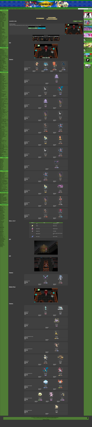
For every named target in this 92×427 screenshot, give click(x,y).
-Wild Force (1, 242)
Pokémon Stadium (2, 146)
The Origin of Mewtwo (2, 172)
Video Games (4, 72)
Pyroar (55, 67)
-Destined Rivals (2, 214)
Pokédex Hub (17, 8)
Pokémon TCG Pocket (2, 81)
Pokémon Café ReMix (2, 78)
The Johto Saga (2, 51)
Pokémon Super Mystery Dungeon (4, 103)
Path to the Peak (2, 64)
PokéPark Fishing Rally (3, 136)
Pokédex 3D (1, 113)
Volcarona (60, 385)
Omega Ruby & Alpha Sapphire (3, 98)
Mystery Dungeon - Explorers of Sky (4, 124)
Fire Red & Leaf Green (2, 129)
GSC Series (1, 163)
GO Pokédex (22, 8)
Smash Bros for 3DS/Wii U (3, 106)
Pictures (85, 40)
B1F (35, 36)
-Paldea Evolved (2, 221)
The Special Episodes (2, 58)
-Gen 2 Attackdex (2, 22)
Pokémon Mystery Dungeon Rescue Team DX (3, 86)
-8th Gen (1, 34)
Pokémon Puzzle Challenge (3, 140)
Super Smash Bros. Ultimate (3, 96)
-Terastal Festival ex (2, 238)
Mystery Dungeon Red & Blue (3, 134)
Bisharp (60, 202)
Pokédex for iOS (2, 116)
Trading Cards (4, 204)
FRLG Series (1, 164)
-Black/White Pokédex (2, 15)
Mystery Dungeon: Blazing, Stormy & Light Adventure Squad (4, 121)
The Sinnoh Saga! (2, 53)
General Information (2, 158)
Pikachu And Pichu (2, 194)
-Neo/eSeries (1, 226)
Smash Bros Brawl (2, 127)
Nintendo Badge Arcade (3, 107)
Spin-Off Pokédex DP (2, 29)
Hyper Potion (38, 228)
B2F (42, 36)
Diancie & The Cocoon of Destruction (3, 185)
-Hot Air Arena (1, 237)
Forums (8, 8)
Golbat (57, 165)
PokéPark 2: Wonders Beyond (3, 112)
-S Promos (1, 246)
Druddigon (60, 92)
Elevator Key (38, 231)
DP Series (1, 165)
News (0, 11)
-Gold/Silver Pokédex (2, 13)
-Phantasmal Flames (2, 212)
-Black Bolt (1, 213)
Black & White (1, 108)
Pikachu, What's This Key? (3, 202)
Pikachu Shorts (4, 192)
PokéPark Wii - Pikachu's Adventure (3, 122)
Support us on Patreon (46, 419)
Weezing (56, 324)
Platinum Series (2, 166)
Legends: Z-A (1, 75)
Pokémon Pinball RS (2, 133)
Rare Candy (37, 236)
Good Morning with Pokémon (3, 66)
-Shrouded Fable (2, 217)
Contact (11, 8)
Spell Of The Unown (2, 174)
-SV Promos (1, 228)
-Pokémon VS (1, 244)
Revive (37, 225)
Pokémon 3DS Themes (3, 151)
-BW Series (1, 224)
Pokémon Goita (2, 155)
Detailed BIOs (1, 160)
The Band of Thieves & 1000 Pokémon (3, 101)
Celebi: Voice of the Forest (3, 175)
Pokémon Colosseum (2, 130)
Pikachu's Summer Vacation (3, 193)
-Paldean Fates (2, 219)
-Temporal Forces (2, 218)
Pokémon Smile (2, 87)
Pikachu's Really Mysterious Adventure (3, 201)
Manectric (45, 141)
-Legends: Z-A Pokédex (3, 20)
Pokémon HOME (2, 84)
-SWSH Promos (2, 229)
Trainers (75, 21)
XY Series (1, 168)
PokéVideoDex (2, 65)
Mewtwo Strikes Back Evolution (3, 189)
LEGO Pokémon (2, 41)
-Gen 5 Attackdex (2, 24)
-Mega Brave (1, 234)
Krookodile (60, 373)
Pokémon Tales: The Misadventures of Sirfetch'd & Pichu (3, 69)
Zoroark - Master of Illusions (3, 181)
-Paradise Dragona (2, 239)
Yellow (1, 143)
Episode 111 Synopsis (87, 39)
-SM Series (1, 223)
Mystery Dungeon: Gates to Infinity (4, 111)
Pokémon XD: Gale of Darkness (4, 131)
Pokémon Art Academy (2, 100)
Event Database (2, 44)
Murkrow (63, 67)
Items (80, 21)
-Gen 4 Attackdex (2, 23)
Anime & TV (4, 47)
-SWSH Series (1, 222)
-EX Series (1, 225)
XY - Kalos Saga (2, 54)
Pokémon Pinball (2, 145)
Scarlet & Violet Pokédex (28, 8)
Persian (57, 410)
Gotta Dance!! (1, 196)
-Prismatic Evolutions (2, 215)
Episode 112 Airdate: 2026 (86, 48)
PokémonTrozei (2, 135)
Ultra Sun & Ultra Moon (3, 91)
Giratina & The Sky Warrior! (3, 180)
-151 (0, 220)
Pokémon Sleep (2, 80)
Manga (4, 157)
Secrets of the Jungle (2, 190)
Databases (4, 10)
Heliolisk (56, 336)
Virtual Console (2, 150)
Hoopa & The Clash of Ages (3, 186)
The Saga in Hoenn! (2, 52)
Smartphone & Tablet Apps (3, 152)
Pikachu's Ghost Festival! (3, 197)
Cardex (1, 30)
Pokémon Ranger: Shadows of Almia (3, 125)
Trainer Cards (1, 207)
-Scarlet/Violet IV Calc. (2, 32)
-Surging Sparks (2, 216)
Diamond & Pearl (2, 117)
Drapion (60, 190)
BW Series (1, 167)
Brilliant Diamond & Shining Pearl (4, 83)
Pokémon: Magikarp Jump (3, 93)
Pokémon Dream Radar (3, 109)
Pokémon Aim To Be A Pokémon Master (4, 56)
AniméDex (1, 49)
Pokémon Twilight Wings (3, 61)
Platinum (1, 118)
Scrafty (60, 141)
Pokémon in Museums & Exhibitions (3, 38)
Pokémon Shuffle (2, 102)
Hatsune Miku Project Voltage (3, 37)
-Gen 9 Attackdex (2, 26)
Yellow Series (1, 162)
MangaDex (1, 159)
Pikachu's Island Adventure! (3, 198)
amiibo (1, 153)
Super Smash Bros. (2, 147)
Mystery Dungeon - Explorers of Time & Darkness (4, 126)
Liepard (60, 104)
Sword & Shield (2, 82)
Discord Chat (1, 43)
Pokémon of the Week (87, 11)
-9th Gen (1, 33)
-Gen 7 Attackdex (2, 25)
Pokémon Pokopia (2, 76)
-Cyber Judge (1, 243)
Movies (4, 170)
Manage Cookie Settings (54, 417)
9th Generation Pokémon (3, 45)
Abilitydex (1, 28)
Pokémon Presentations (3, 40)
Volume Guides (2, 161)
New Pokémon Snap (2, 88)
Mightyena (45, 92)
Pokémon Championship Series (3, 36)
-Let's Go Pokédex (2, 17)
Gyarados (45, 67)
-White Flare (1, 236)
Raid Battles (1, 209)
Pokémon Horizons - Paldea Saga (4, 57)
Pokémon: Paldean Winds (3, 63)
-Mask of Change (2, 241)
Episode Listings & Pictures (3, 48)
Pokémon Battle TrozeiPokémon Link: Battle (4, 99)
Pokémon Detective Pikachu (3, 191)
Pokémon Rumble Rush (3, 94)
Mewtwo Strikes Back (2, 173)
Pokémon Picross (2, 104)
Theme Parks (1, 42)
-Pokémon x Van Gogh (2, 39)
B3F (49, 36)
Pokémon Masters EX (2, 85)
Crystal (1, 139)
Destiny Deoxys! (2, 177)
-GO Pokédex (1, 19)
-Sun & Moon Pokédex (2, 16)
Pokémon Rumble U (2, 110)
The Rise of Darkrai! (2, 179)
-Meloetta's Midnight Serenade (3, 183)
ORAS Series (1, 169)
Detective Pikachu (2, 95)
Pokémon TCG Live (2, 89)
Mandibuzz (56, 348)
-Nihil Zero (1, 232)
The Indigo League (2, 50)
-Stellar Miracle (2, 240)
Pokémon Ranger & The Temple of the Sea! (4, 178)
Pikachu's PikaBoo (2, 195)
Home (5, 8)
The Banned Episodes (2, 59)
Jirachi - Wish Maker (2, 176)
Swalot (46, 104)
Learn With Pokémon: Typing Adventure (3, 115)
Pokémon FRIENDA (2, 156)
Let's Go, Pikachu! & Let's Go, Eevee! (3, 92)
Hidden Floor (56, 36)
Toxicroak (60, 129)
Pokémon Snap (2, 144)
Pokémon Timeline (2, 35)
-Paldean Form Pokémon (3, 46)
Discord (14, 8)
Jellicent (45, 385)
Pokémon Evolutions (2, 62)
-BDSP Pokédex (2, 18)
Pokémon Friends (2, 77)
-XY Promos (1, 230)
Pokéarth (33, 8)
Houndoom (45, 129)
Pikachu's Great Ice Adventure (3, 199)
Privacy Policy (49, 417)
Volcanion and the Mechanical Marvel (3, 187)
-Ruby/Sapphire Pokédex (3, 14)
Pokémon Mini (1, 141)
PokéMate (1, 137)
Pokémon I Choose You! (3, 188)
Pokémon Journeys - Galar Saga (4, 55)
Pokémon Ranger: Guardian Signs (4, 119)
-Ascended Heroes (2, 211)
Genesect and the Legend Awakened (3, 184)
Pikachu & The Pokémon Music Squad (3, 203)
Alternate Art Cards (2, 208)
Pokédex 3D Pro (2, 114)
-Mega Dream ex (2, 233)
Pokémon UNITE (2, 79)
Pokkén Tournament (2, 105)
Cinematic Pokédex (2, 31)
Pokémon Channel (2, 132)
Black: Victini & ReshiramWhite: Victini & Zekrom (3, 182)
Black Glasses (38, 233)
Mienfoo (37, 67)
